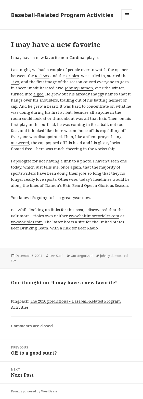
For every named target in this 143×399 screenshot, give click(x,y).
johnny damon (110, 256)
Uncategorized (82, 256)
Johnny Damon (79, 87)
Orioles (72, 75)
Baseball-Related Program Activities (62, 15)
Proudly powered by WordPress (34, 391)
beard (52, 106)
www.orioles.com (27, 221)
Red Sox (42, 75)
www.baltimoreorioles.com (94, 215)
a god (38, 93)
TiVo (15, 81)
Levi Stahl (56, 256)
